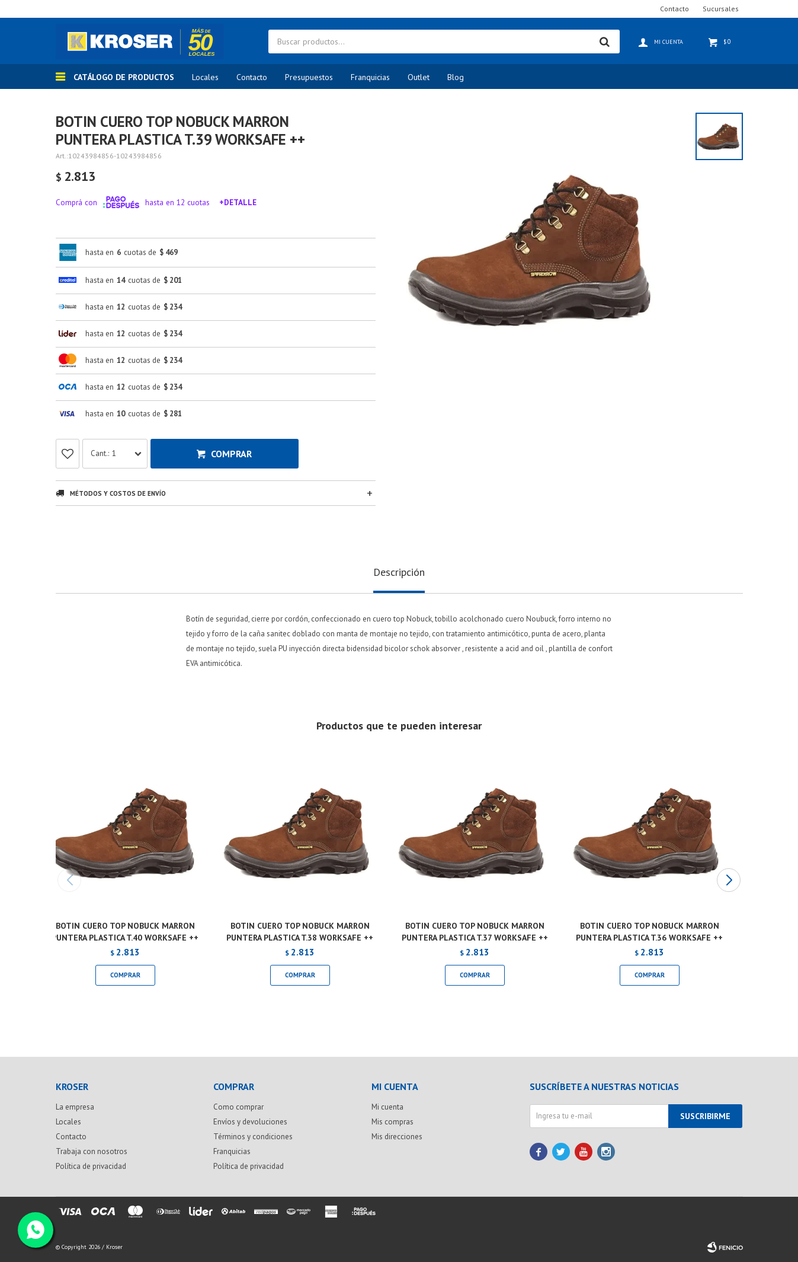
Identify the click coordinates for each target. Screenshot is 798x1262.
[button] (729, 880)
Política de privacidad (91, 1166)
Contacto (251, 77)
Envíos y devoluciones (250, 1122)
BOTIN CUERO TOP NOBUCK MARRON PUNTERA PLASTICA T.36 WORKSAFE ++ (649, 931)
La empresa (75, 1107)
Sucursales (721, 8)
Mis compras (392, 1122)
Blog (455, 77)
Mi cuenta (387, 1107)
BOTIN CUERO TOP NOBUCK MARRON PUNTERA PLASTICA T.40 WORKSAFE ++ (125, 931)
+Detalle (238, 202)
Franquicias (370, 77)
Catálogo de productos (123, 77)
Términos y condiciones (253, 1137)
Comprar (231, 454)
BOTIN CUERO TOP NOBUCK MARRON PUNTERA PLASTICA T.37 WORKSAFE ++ (475, 931)
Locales (205, 77)
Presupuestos (309, 77)
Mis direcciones (396, 1137)
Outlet (419, 77)
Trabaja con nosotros (91, 1151)
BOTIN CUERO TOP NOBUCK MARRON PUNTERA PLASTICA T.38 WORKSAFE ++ (299, 931)
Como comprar (238, 1107)
